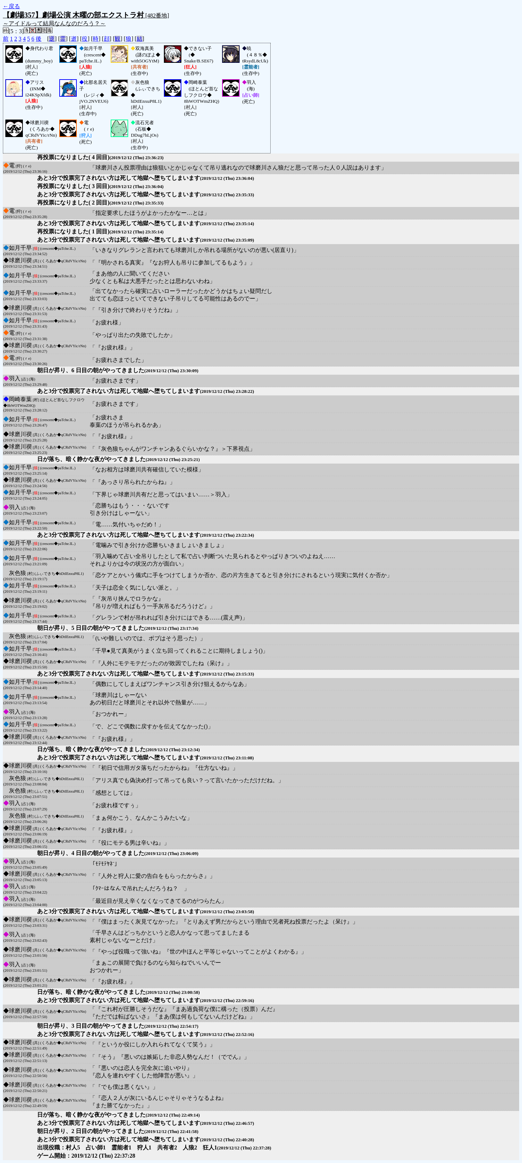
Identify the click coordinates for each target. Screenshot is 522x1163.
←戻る (11, 6)
